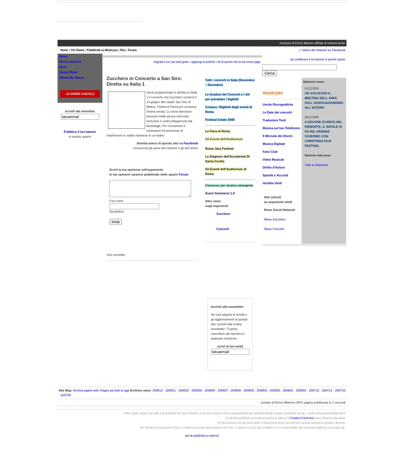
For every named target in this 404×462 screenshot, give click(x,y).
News (63, 56)
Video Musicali (273, 159)
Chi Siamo (77, 50)
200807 (223, 390)
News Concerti (274, 229)
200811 (171, 390)
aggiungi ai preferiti (203, 61)
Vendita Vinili (272, 183)
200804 (262, 390)
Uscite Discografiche (278, 104)
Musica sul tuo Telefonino (281, 128)
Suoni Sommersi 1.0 (220, 193)
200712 (314, 390)
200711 (327, 390)
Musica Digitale (274, 143)
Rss (122, 50)
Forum (132, 50)
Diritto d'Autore (274, 167)
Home (64, 50)
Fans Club (270, 151)
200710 (340, 390)
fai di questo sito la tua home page (239, 61)
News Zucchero (274, 219)
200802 (288, 390)
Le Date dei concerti (277, 112)
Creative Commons (302, 418)
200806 (236, 390)
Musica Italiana (70, 61)
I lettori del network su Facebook (323, 50)
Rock (63, 67)
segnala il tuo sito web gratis (171, 61)
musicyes (285, 43)
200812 (157, 390)
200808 (210, 390)
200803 (275, 390)
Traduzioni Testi (274, 120)
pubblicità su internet (206, 435)
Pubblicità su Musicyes (102, 50)
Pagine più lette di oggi (115, 390)
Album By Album (71, 77)
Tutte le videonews (316, 165)
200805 (249, 390)
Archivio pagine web (85, 390)
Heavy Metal (68, 72)
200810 (183, 390)
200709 (66, 395)
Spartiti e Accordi (275, 175)
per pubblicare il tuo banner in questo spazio (317, 59)
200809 (197, 390)
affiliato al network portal (330, 43)
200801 (301, 390)
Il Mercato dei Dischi (277, 136)
